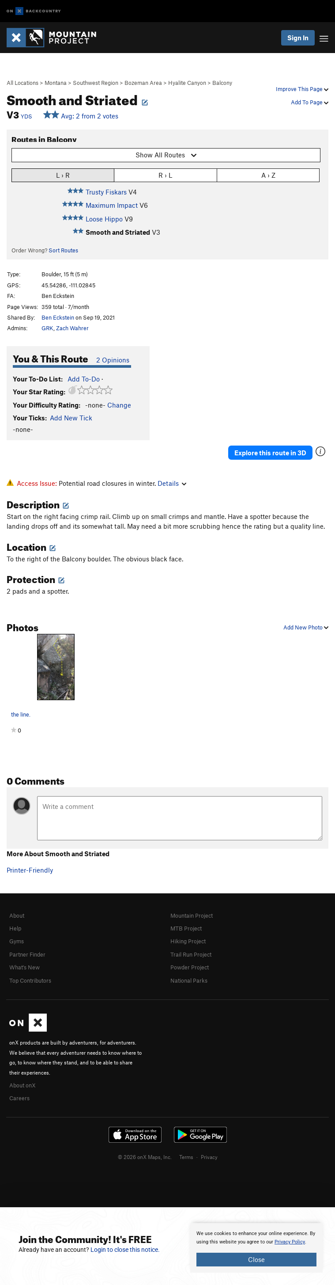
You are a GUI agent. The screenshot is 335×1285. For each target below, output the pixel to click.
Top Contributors (30, 980)
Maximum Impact (112, 205)
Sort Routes (63, 250)
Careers (19, 1098)
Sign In (298, 38)
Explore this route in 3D (270, 453)
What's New (24, 967)
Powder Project (189, 967)
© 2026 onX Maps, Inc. (145, 1157)
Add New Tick (71, 418)
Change (119, 405)
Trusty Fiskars (106, 192)
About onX (22, 1085)
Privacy (209, 1157)
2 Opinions (112, 360)
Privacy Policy (290, 1242)
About (16, 915)
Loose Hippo (104, 219)
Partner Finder (27, 954)
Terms (186, 1157)
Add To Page (309, 102)
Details (172, 483)
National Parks (188, 980)
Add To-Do (84, 379)
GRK (47, 328)
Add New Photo (305, 627)
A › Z (268, 175)
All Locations (22, 82)
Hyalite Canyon (187, 82)
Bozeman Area (143, 82)
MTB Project (186, 928)
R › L (165, 175)
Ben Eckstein (57, 317)
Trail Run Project (190, 954)
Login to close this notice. (125, 1249)
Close (256, 1259)
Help (15, 928)
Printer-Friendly (30, 870)
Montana (56, 82)
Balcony (222, 82)
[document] (256, 1247)
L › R (63, 175)
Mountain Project (191, 915)
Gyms (16, 941)
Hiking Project (188, 941)
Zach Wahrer (72, 328)
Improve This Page (302, 88)
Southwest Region (95, 82)
